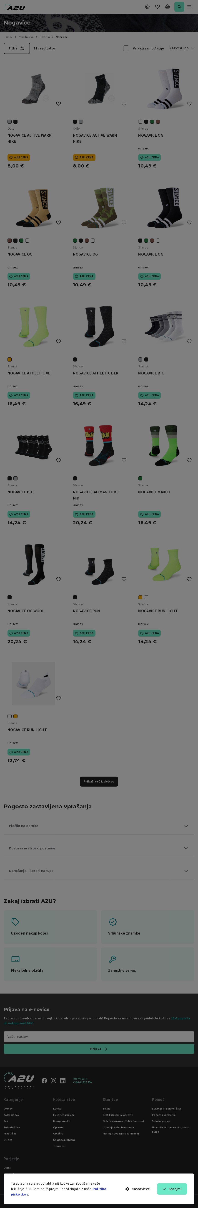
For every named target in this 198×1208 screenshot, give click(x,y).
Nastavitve (137, 1188)
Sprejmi (172, 1188)
